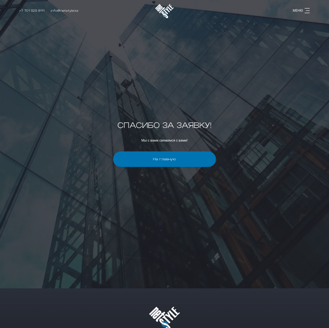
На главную (164, 159)
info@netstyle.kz (64, 10)
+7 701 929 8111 (31, 10)
